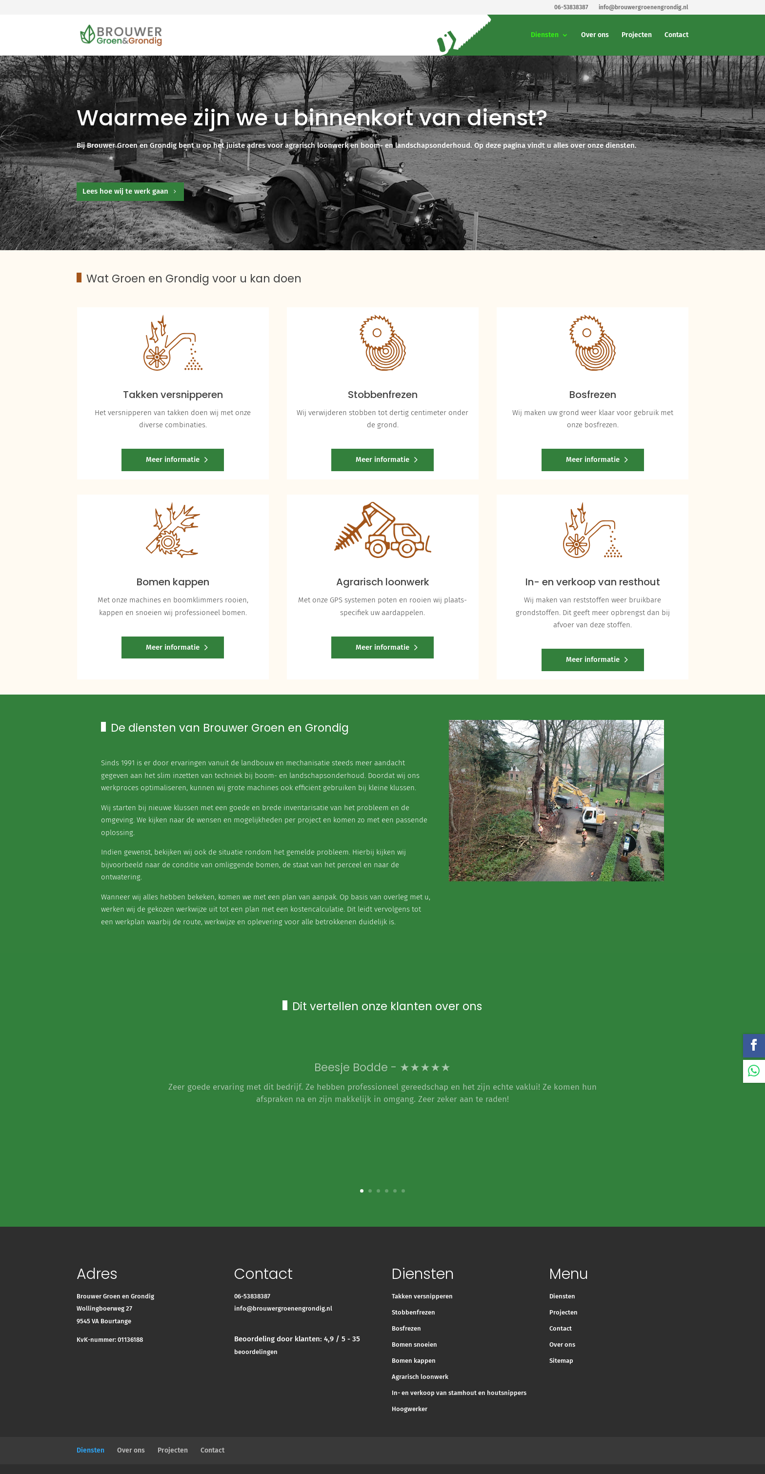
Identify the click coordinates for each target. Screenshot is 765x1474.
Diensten (545, 35)
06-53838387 (252, 1296)
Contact (676, 35)
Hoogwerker (409, 1409)
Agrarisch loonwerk (420, 1376)
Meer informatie (173, 459)
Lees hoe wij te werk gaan (125, 191)
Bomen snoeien (414, 1344)
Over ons (595, 35)
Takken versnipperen (422, 1296)
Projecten (637, 35)
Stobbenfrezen (413, 1312)
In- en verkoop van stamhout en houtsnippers (459, 1392)
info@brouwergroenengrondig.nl (283, 1308)
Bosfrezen (406, 1328)
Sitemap (561, 1360)
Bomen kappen (414, 1360)
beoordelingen (256, 1351)
